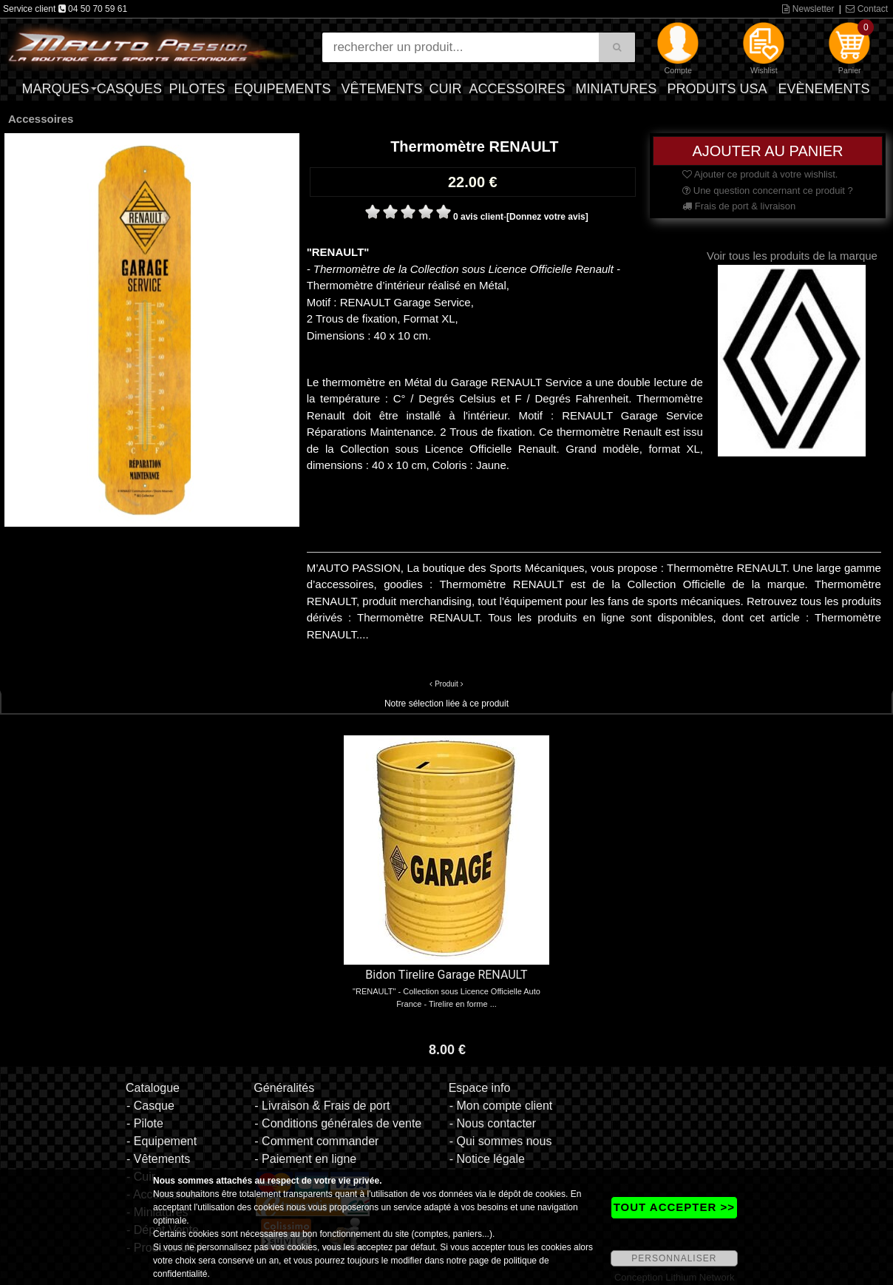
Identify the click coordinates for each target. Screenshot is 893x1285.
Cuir (445, 88)
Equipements (282, 88)
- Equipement (161, 1141)
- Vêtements (158, 1159)
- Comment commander (316, 1141)
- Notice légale (487, 1159)
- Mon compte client (501, 1105)
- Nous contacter (492, 1123)
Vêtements (382, 88)
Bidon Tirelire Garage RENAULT (446, 975)
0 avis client (478, 217)
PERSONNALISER (673, 1258)
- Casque (150, 1105)
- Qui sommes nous (500, 1141)
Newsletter (808, 9)
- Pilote (144, 1123)
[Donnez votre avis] (547, 217)
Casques (129, 88)
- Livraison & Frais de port (322, 1105)
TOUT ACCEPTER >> (674, 1207)
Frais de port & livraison (738, 206)
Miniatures (616, 88)
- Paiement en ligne (305, 1159)
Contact (867, 9)
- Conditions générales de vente (337, 1123)
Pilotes (197, 88)
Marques (55, 88)
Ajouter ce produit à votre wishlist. (760, 174)
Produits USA (717, 88)
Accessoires (517, 88)
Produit (446, 684)
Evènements (824, 88)
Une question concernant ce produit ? (767, 190)
